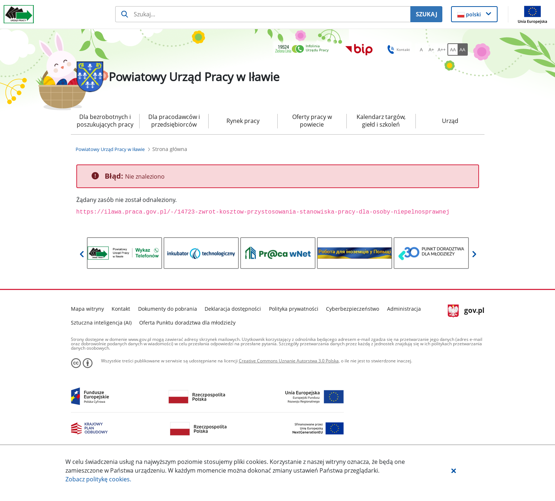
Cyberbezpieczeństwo (352, 308)
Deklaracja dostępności (233, 308)
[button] (454, 470)
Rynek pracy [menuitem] (243, 121)
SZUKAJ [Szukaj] (426, 14)
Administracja (404, 308)
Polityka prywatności (293, 308)
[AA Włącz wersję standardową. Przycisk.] (452, 49)
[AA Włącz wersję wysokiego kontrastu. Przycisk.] (463, 49)
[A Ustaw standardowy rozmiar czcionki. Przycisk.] (421, 49)
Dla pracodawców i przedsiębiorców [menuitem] (174, 120)
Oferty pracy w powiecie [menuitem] (312, 120)
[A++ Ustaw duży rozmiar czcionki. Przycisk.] (441, 49)
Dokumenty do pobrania (167, 308)
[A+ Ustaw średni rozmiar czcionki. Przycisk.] (431, 49)
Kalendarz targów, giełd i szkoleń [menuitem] (381, 120)
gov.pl (466, 311)
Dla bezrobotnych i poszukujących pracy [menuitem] (105, 120)
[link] (304, 49)
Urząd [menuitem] (450, 121)
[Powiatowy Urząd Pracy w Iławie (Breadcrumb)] (110, 149)
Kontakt (121, 308)
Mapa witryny (87, 308)
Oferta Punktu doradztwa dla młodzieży (187, 322)
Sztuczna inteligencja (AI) (101, 322)
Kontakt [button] (397, 49)
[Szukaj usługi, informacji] (262, 14)
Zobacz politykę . (98, 479)
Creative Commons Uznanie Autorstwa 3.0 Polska (289, 361)
